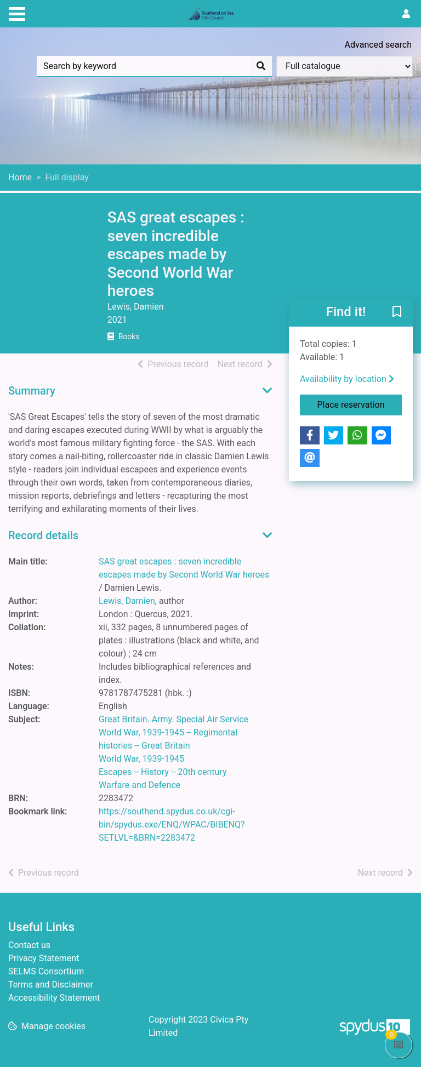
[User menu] (406, 14)
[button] (397, 313)
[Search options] (344, 66)
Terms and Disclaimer (50, 984)
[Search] (261, 66)
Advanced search (378, 44)
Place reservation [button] (359, 404)
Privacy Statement (43, 958)
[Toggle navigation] (17, 12)
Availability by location (347, 379)
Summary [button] (31, 390)
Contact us (29, 945)
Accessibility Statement (54, 997)
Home (20, 177)
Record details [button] (43, 535)
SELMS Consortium (46, 971)
